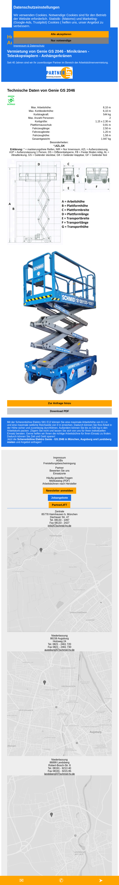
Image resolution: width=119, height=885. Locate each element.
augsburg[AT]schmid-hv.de (60, 650)
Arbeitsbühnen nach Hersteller (59, 483)
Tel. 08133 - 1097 (59, 520)
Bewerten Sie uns (59, 470)
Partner (59, 467)
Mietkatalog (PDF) (59, 480)
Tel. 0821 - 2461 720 (59, 644)
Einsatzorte (59, 473)
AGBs (59, 460)
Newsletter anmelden (59, 490)
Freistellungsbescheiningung (59, 463)
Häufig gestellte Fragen (59, 478)
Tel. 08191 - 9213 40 (59, 768)
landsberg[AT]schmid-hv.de (59, 774)
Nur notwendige (61, 40)
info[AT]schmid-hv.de (59, 525)
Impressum (59, 457)
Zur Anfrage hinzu (59, 403)
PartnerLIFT (59, 504)
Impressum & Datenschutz (28, 45)
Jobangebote (59, 497)
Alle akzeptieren (61, 34)
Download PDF (59, 411)
